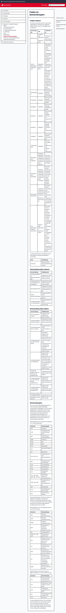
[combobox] (56, 5)
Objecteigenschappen (10, 30)
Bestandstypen (61, 28)
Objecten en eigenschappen (10, 24)
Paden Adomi (60, 17)
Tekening (7, 31)
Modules (5, 18)
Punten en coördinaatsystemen (11, 37)
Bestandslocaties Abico (61, 25)
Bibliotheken (6, 34)
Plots (4, 33)
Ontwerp (5, 16)
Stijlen (5, 25)
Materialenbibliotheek (9, 39)
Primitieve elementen (8, 27)
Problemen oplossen (8, 42)
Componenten (8, 28)
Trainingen (44, 5)
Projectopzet (6, 13)
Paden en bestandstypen (10, 36)
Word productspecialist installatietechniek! (13, 1)
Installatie (5, 10)
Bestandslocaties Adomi (61, 21)
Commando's (6, 21)
